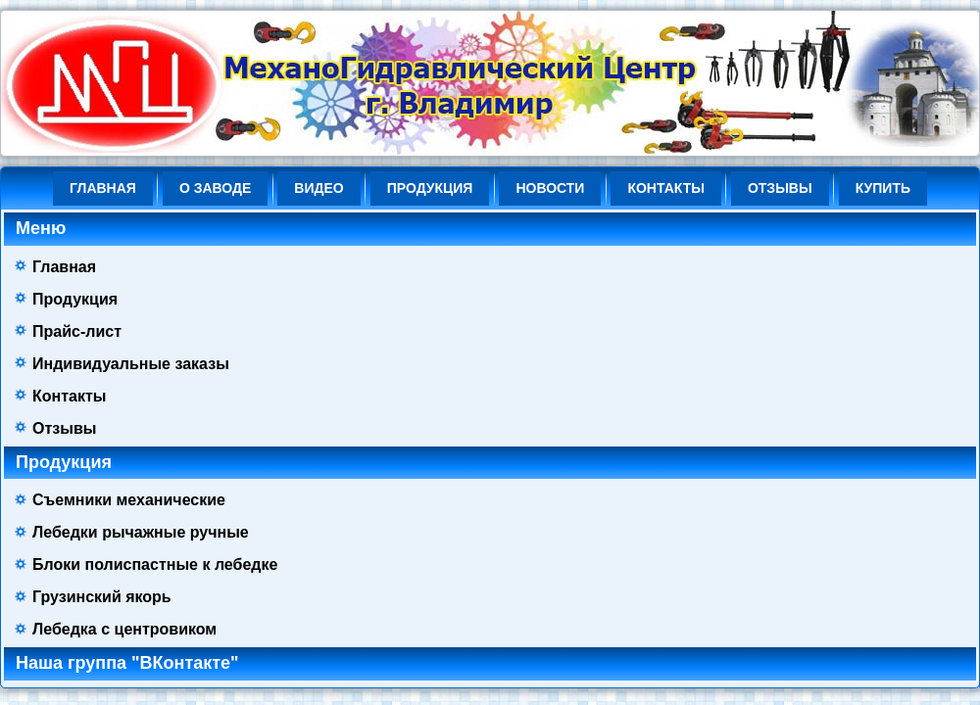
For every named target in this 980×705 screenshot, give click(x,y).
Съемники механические (128, 500)
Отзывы (780, 188)
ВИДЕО (318, 188)
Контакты (665, 188)
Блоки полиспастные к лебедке (154, 564)
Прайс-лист (77, 331)
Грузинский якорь (102, 596)
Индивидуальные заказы (130, 363)
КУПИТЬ (883, 188)
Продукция (430, 188)
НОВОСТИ (549, 188)
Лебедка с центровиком (124, 629)
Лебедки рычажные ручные (140, 532)
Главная (103, 188)
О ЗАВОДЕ (215, 188)
